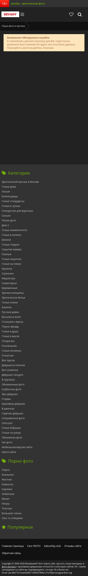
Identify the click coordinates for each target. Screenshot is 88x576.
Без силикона (10, 370)
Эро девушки (10, 394)
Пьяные (6, 254)
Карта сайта (9, 452)
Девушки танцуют (12, 374)
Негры (6, 503)
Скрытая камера (12, 249)
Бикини (6, 239)
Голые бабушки (11, 427)
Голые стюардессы (13, 201)
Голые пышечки (11, 259)
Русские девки (10, 312)
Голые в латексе (11, 235)
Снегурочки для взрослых (17, 210)
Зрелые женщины (13, 292)
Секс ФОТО (34, 546)
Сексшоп (7, 423)
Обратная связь (11, 553)
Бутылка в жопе (11, 317)
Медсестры (8, 278)
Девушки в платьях (13, 365)
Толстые (7, 508)
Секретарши (9, 283)
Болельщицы (10, 196)
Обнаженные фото (13, 384)
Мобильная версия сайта (17, 447)
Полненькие (9, 345)
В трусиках (8, 379)
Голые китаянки (11, 350)
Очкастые (8, 355)
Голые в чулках (11, 206)
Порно (6, 469)
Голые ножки (10, 302)
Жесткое (7, 479)
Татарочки (8, 341)
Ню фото (7, 442)
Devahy (10, 14)
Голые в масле (10, 336)
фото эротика (9, 566)
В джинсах (8, 408)
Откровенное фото (13, 418)
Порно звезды (10, 326)
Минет (6, 498)
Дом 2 (5, 225)
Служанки (8, 273)
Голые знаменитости (14, 230)
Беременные (9, 288)
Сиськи (6, 215)
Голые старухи (10, 244)
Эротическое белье (13, 297)
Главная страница (13, 546)
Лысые (6, 191)
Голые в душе (10, 331)
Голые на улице (11, 432)
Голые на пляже (11, 263)
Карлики (7, 489)
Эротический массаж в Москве (20, 181)
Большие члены (11, 513)
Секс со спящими (12, 518)
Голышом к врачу (12, 321)
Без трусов (8, 360)
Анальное (8, 474)
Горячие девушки (12, 413)
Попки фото (9, 220)
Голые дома (9, 186)
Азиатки (7, 307)
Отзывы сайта (72, 546)
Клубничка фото (11, 389)
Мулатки (7, 268)
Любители (8, 494)
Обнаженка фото (12, 437)
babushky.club (52, 546)
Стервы (6, 399)
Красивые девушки (13, 403)
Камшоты (7, 484)
